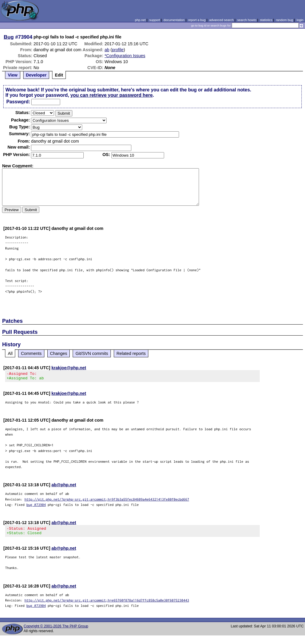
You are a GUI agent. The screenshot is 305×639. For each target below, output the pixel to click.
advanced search (221, 20)
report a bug (197, 20)
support (154, 20)
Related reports (131, 353)
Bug (9, 37)
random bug (284, 20)
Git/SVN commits (91, 353)
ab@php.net (64, 486)
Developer (36, 75)
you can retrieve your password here (111, 95)
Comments (31, 353)
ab (107, 49)
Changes (58, 353)
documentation (174, 20)
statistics (266, 20)
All (10, 353)
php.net (140, 20)
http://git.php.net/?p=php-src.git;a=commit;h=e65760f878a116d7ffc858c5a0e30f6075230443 (106, 604)
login (300, 20)
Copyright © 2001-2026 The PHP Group (56, 630)
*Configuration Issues (125, 55)
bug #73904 (36, 506)
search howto (246, 20)
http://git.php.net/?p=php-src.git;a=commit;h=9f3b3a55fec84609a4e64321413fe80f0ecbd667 (106, 501)
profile (118, 49)
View (13, 75)
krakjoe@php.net (69, 367)
